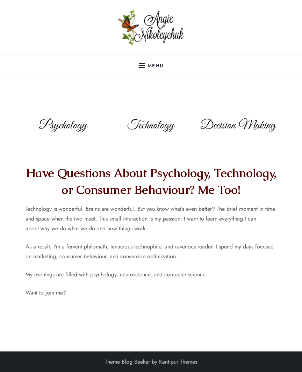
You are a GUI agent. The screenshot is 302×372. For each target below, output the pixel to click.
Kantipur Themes (178, 362)
